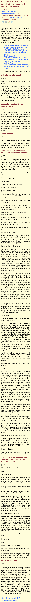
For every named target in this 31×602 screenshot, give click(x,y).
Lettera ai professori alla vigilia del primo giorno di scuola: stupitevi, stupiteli (16, 52)
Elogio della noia (10, 56)
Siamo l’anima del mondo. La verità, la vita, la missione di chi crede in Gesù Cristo (17, 66)
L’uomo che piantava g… (10, 13)
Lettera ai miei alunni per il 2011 (15, 58)
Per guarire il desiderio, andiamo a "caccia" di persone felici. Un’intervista (16, 61)
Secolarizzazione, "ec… (9, 11)
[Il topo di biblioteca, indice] (10, 598)
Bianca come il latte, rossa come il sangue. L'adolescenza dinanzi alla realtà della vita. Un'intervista (16, 47)
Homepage (19, 17)
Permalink (12, 17)
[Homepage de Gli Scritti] (9, 600)
